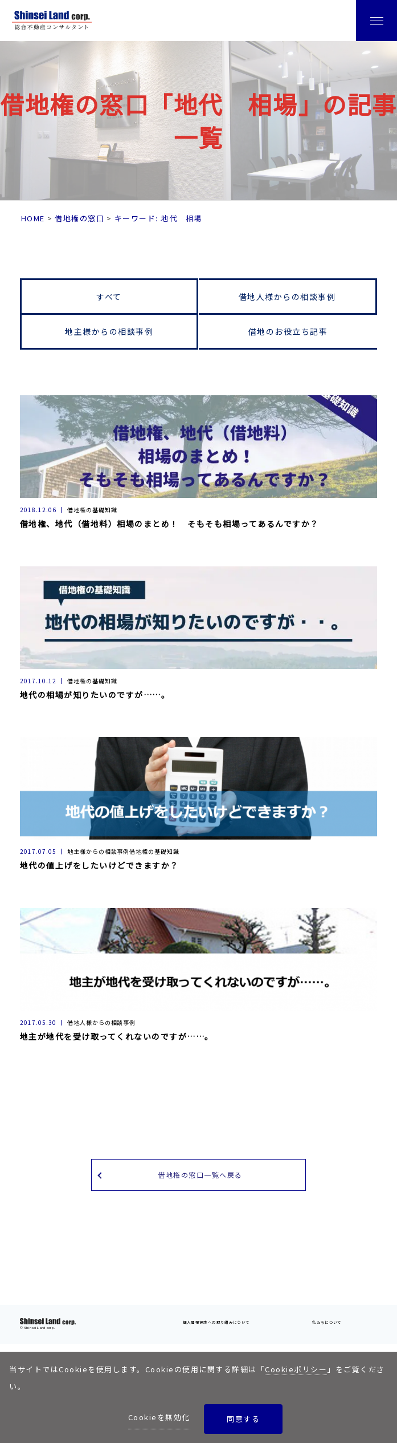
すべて (109, 296)
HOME (33, 218)
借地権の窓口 (79, 218)
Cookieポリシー (296, 1369)
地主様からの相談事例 (109, 331)
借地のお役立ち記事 (288, 331)
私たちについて (327, 1322)
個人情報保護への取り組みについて (216, 1322)
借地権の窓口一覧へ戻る (200, 1174)
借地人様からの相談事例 (287, 296)
